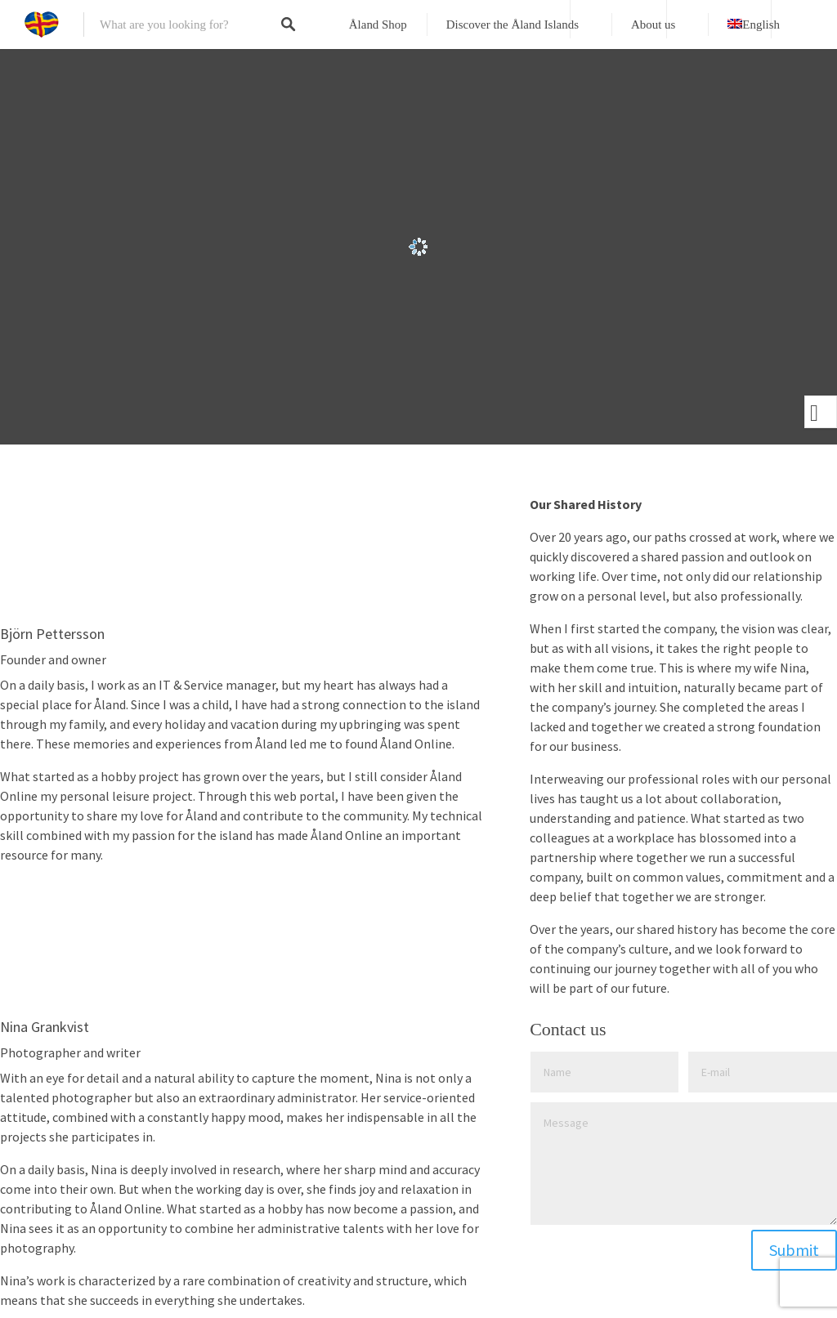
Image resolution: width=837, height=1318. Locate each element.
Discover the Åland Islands (512, 24)
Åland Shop (378, 24)
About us (653, 24)
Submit (794, 1250)
